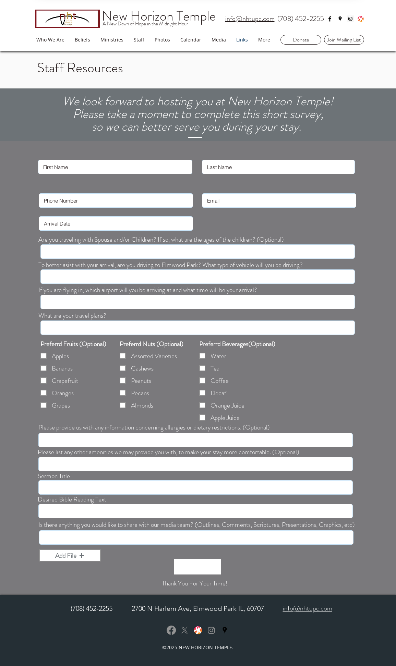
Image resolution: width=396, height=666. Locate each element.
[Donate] (300, 40)
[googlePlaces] (340, 18)
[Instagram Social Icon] (350, 18)
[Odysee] (360, 18)
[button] (344, 40)
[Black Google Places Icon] (224, 630)
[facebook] (329, 18)
